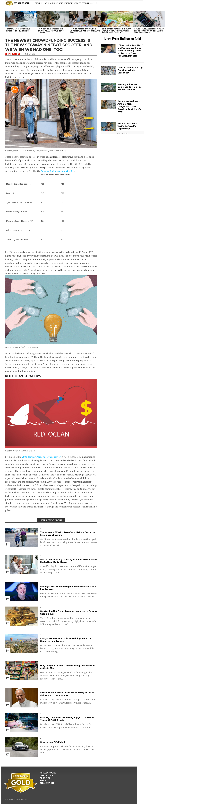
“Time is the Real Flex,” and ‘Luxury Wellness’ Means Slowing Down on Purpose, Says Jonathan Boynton (130, 50)
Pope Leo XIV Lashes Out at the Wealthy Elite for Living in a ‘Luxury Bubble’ (67, 694)
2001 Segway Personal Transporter (41, 456)
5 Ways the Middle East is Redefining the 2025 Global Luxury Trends (65, 639)
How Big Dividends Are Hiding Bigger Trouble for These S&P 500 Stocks (67, 718)
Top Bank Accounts (89, 3)
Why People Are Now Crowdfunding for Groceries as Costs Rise (67, 667)
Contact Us (46, 775)
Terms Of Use (47, 783)
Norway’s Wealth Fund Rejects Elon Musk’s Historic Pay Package (68, 587)
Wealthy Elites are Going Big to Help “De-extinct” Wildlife (129, 87)
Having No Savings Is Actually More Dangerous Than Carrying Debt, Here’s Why (129, 106)
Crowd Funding (41, 3)
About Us (45, 778)
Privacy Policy (48, 773)
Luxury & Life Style (55, 3)
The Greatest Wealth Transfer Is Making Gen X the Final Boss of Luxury (67, 533)
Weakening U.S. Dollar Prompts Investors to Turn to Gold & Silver (68, 612)
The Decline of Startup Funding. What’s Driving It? (129, 70)
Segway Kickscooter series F (56, 171)
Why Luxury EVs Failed (52, 742)
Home (43, 780)
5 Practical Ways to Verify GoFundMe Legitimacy (127, 126)
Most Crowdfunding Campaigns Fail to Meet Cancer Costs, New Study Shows (68, 560)
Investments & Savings (72, 3)
